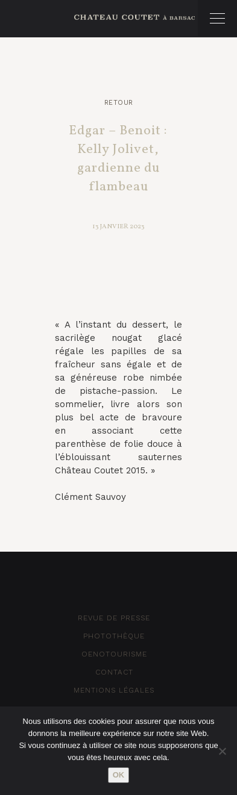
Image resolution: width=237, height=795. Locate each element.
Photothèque (114, 636)
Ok (119, 774)
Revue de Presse (114, 618)
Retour (118, 103)
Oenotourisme (114, 654)
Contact (114, 672)
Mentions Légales (114, 690)
